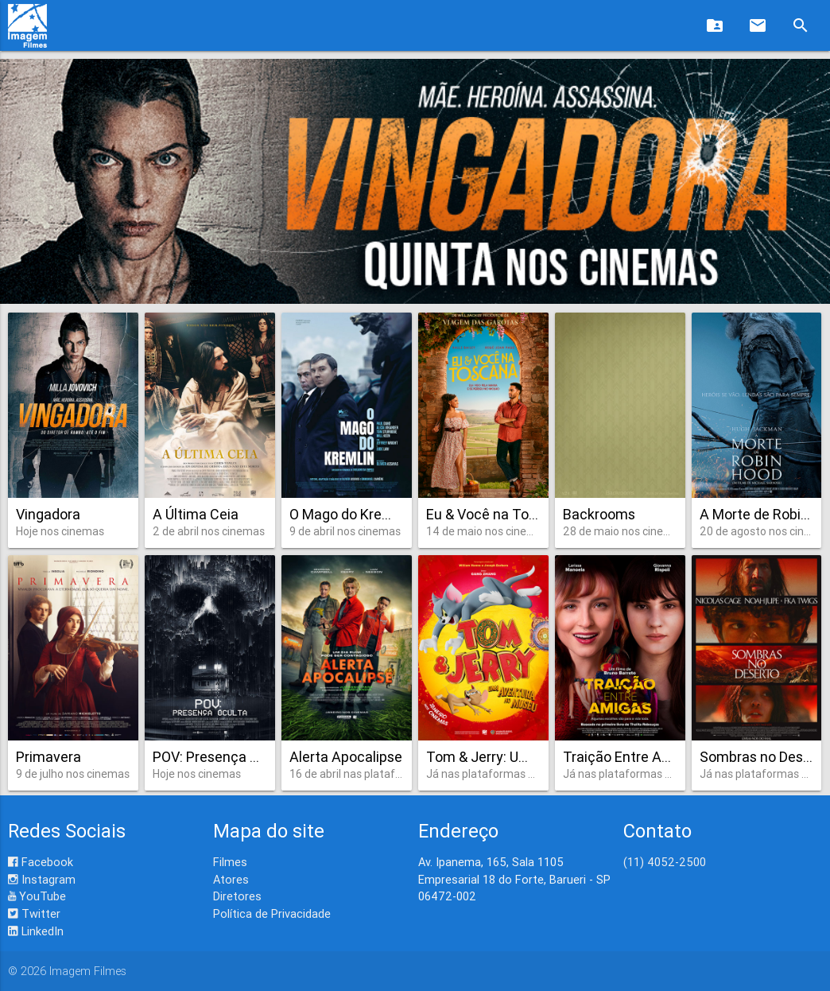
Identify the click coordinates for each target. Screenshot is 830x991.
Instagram (42, 879)
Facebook (40, 861)
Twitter (34, 913)
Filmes (230, 861)
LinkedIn (36, 931)
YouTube (37, 896)
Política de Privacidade (272, 913)
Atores (231, 879)
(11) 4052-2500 (664, 861)
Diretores (237, 896)
